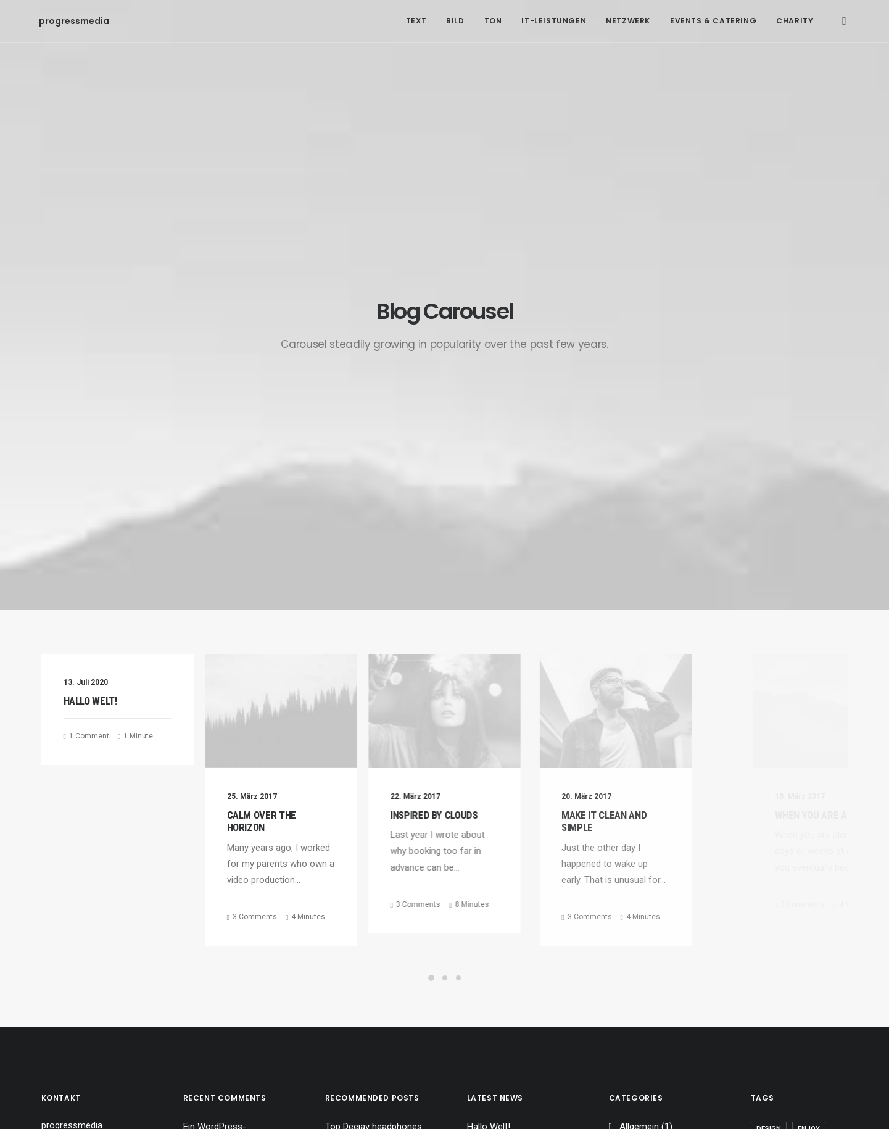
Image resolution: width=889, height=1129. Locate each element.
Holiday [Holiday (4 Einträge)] (770, 778)
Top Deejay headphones (373, 756)
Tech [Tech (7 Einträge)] (765, 837)
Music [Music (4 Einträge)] (767, 798)
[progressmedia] (54, 21)
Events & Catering (713, 20)
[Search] (844, 21)
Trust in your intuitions (370, 775)
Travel (631, 814)
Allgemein (639, 756)
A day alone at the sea (370, 895)
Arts (628, 795)
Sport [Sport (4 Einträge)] (767, 818)
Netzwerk (628, 20)
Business (637, 834)
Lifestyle (636, 775)
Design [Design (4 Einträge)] (768, 759)
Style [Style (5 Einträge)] (806, 818)
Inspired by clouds (471, 445)
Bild (455, 20)
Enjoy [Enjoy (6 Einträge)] (809, 759)
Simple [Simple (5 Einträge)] (807, 798)
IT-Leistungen (553, 20)
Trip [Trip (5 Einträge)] (764, 857)
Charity (794, 20)
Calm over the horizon (272, 451)
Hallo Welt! (90, 331)
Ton (493, 20)
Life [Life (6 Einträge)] (807, 778)
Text (416, 20)
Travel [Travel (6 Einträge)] (802, 837)
